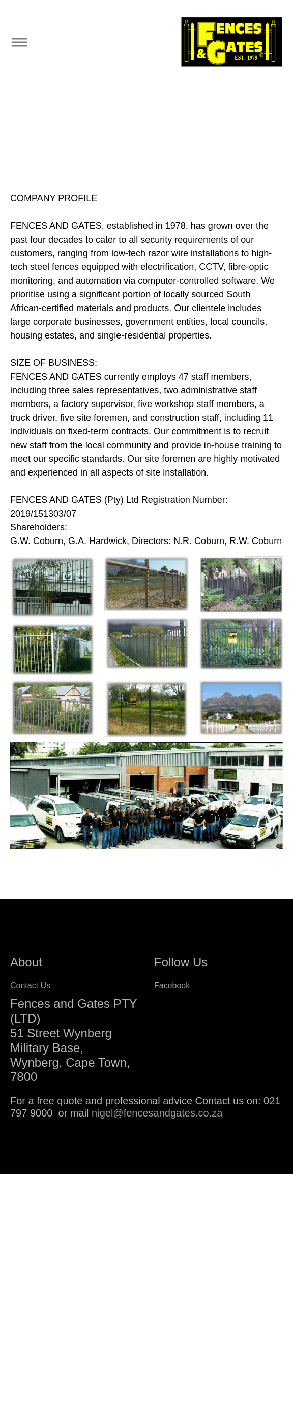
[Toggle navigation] (19, 42)
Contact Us (30, 985)
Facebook (172, 985)
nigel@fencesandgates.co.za (157, 1113)
